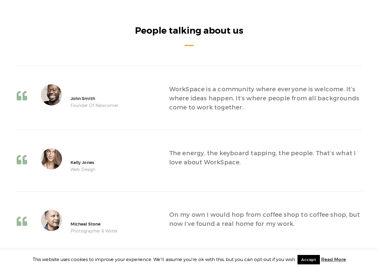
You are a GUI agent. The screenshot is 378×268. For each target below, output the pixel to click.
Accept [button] (308, 259)
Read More (333, 259)
